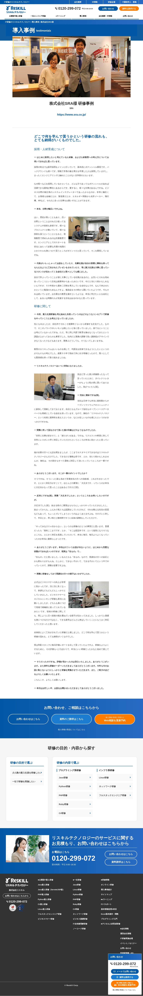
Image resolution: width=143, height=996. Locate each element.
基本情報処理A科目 (109, 909)
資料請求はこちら (120, 862)
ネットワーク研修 (107, 786)
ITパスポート (106, 904)
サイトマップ (106, 895)
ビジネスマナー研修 (46, 919)
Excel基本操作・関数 (109, 914)
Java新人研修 (43, 885)
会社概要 (77, 2)
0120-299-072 (73, 858)
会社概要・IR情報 (105, 16)
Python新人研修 (44, 899)
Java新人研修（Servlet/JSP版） (51, 890)
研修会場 (111, 2)
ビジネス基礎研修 (80, 919)
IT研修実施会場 (126, 939)
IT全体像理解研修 (80, 924)
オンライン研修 (107, 885)
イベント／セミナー (128, 943)
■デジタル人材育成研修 (110, 924)
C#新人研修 (42, 904)
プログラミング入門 (109, 919)
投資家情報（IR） (127, 953)
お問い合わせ (108, 9)
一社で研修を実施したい (23, 781)
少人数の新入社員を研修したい (27, 772)
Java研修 (63, 777)
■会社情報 (124, 929)
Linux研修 (104, 777)
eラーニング (60, 16)
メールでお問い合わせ (125, 971)
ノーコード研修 (79, 929)
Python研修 (64, 786)
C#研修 (62, 813)
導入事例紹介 (106, 890)
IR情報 (94, 2)
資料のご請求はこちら (71, 719)
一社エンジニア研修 (38, 16)
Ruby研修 (63, 804)
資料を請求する (129, 9)
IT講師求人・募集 (129, 2)
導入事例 (83, 16)
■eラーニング (106, 899)
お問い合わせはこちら (28, 719)
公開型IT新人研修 (15, 16)
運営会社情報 (125, 934)
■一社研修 (77, 880)
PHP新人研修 (43, 895)
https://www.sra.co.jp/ (71, 114)
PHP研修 (63, 795)
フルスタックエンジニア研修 (112, 795)
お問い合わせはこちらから (16, 896)
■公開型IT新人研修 (45, 880)
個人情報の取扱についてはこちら (71, 730)
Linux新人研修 (44, 909)
